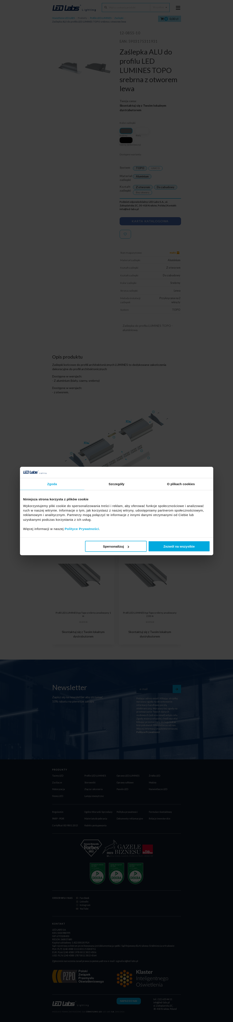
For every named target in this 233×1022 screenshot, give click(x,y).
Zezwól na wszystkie (179, 546)
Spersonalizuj (116, 546)
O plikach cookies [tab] (181, 484)
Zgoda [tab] (52, 484)
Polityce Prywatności (82, 528)
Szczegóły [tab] (116, 484)
